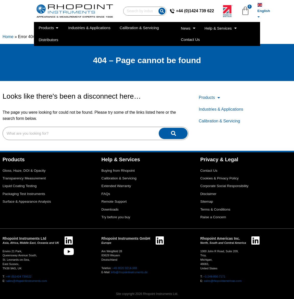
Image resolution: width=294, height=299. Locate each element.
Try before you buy (115, 217)
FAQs (105, 194)
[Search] (150, 9)
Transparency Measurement (24, 178)
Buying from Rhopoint (118, 170)
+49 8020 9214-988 (124, 268)
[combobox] (117, 9)
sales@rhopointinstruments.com (26, 280)
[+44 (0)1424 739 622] (184, 8)
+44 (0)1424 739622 (18, 276)
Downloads (109, 209)
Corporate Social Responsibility (224, 186)
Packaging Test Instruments (24, 194)
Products (209, 97)
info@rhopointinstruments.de (129, 272)
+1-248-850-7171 (214, 276)
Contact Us (280, 23)
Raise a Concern (213, 217)
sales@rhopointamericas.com (222, 280)
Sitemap (206, 201)
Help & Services (245, 23)
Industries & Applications (221, 109)
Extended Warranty (116, 186)
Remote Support (114, 201)
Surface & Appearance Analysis (27, 201)
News (213, 23)
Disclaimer (208, 194)
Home (8, 36)
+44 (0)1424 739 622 (207, 8)
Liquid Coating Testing (20, 186)
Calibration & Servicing (219, 121)
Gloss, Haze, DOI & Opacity (24, 170)
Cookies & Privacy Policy (219, 178)
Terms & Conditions (215, 209)
